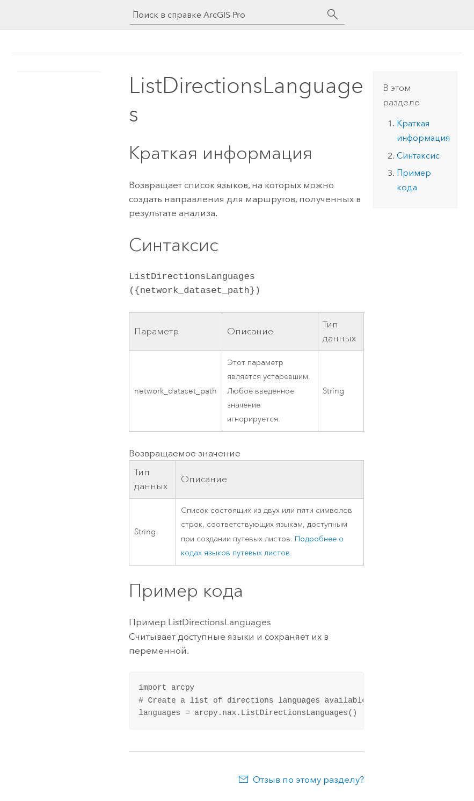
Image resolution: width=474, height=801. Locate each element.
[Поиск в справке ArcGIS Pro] (226, 14)
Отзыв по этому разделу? (308, 779)
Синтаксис (418, 156)
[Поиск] (332, 14)
